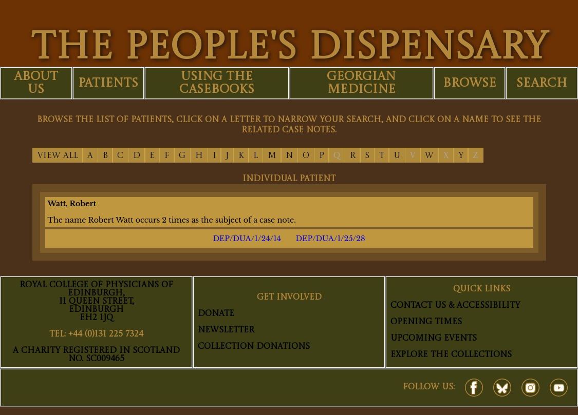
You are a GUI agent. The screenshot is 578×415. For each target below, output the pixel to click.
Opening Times (426, 322)
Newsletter (226, 330)
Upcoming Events (433, 338)
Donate (216, 314)
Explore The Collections (451, 355)
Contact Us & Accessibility (455, 306)
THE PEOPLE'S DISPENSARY (289, 48)
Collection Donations (254, 347)
